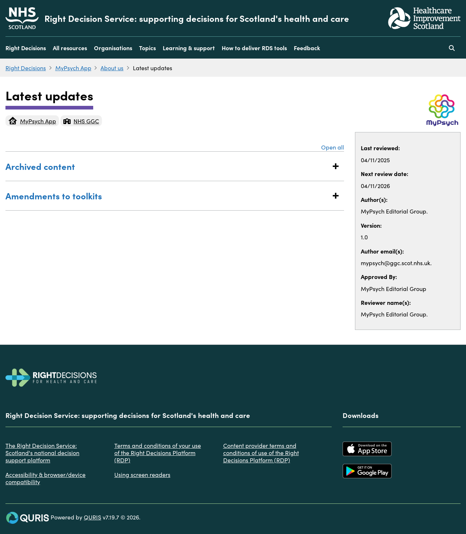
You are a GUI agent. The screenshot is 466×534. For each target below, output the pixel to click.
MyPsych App (73, 68)
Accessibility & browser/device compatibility (45, 478)
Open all (332, 147)
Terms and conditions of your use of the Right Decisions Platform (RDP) (157, 452)
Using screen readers (142, 474)
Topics (147, 47)
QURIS (92, 517)
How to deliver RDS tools (254, 47)
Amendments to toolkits (167, 196)
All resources (70, 47)
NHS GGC (81, 121)
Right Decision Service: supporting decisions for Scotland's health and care (196, 18)
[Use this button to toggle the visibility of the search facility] (452, 48)
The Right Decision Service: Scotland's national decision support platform (42, 452)
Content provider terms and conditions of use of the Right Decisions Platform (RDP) (261, 452)
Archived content (167, 166)
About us (111, 68)
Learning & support (189, 47)
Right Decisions (25, 47)
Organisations (113, 47)
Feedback (307, 47)
